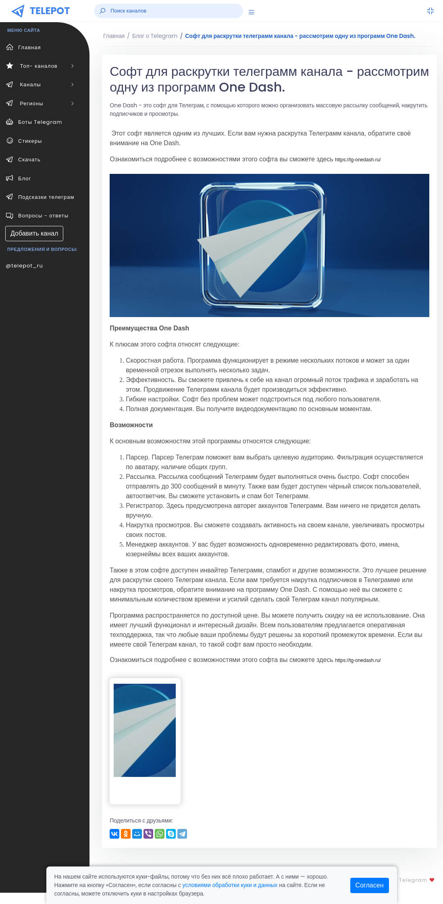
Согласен (370, 885)
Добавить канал (34, 233)
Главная (114, 36)
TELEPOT (50, 10)
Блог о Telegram (154, 36)
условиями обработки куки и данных (230, 885)
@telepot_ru (24, 265)
